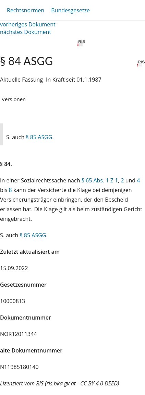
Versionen (14, 99)
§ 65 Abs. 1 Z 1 (100, 180)
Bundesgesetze (70, 10)
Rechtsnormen (25, 10)
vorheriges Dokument (28, 24)
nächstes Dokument (25, 32)
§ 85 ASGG (39, 137)
